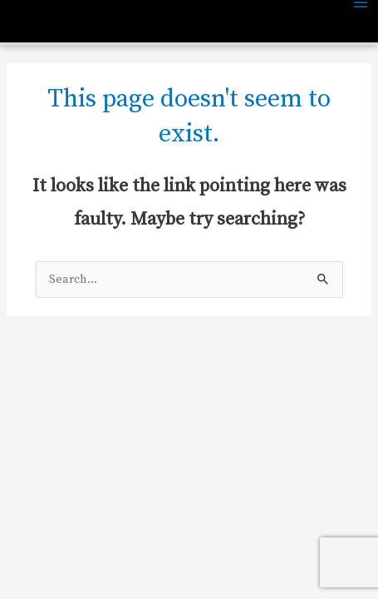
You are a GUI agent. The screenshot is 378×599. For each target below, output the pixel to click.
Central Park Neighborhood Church (119, 23)
